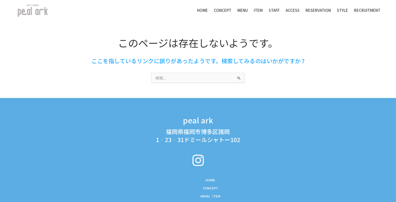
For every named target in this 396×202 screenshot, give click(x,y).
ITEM (258, 10)
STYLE (342, 10)
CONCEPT (222, 10)
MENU (242, 10)
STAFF (274, 10)
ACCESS (293, 10)
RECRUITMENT (367, 10)
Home (202, 10)
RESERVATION (318, 10)
